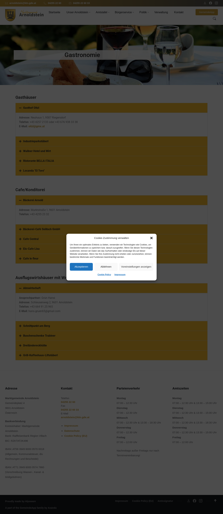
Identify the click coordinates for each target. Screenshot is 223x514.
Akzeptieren (81, 266)
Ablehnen (106, 266)
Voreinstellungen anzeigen (136, 266)
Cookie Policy (104, 274)
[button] (151, 238)
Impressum (119, 274)
